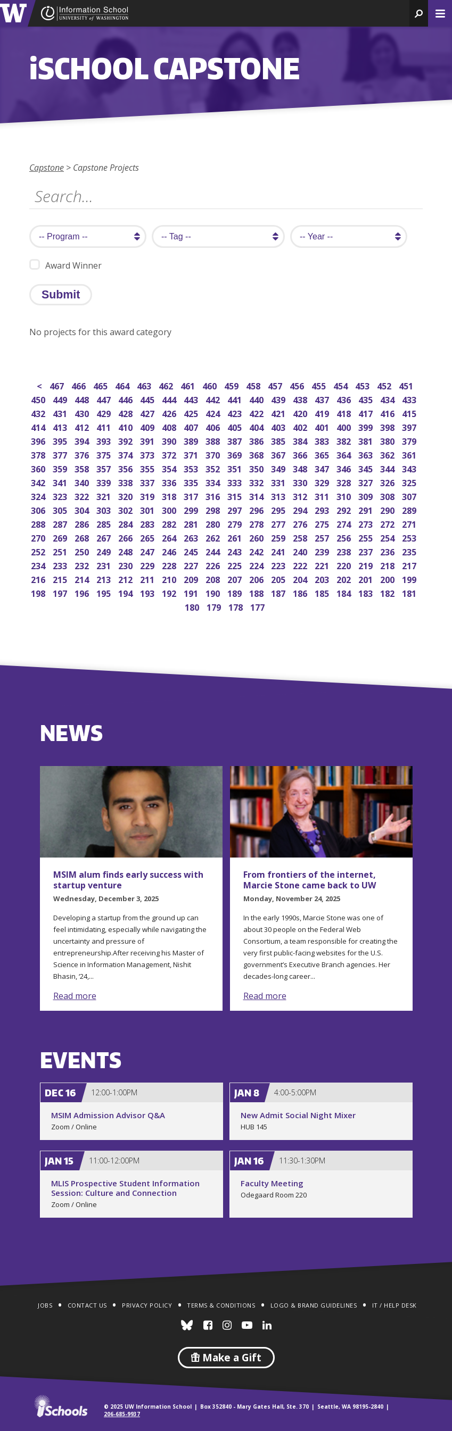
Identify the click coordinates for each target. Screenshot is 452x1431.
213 (104, 578)
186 (301, 592)
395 (61, 440)
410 (126, 426)
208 (214, 578)
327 (366, 482)
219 (366, 565)
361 (410, 454)
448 (83, 399)
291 (366, 509)
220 (345, 565)
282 (170, 523)
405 (235, 426)
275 (323, 523)
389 (192, 440)
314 (257, 495)
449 (61, 399)
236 (388, 551)
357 (104, 468)
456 (298, 385)
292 (345, 509)
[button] (418, 13)
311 (323, 495)
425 (192, 412)
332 (257, 482)
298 (214, 509)
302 (126, 509)
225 (235, 565)
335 (192, 482)
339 (104, 482)
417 (366, 412)
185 (323, 592)
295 (279, 509)
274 (345, 523)
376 (83, 454)
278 (257, 523)
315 (235, 495)
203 (323, 578)
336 (170, 482)
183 (366, 592)
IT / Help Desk (394, 1305)
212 (126, 578)
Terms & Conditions (221, 1305)
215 (61, 578)
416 (388, 412)
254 (388, 537)
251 (61, 551)
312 (301, 495)
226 (214, 565)
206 (257, 578)
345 (366, 468)
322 (83, 495)
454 (341, 385)
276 (301, 523)
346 (345, 468)
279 (235, 523)
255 (366, 537)
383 (323, 440)
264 (170, 537)
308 (388, 495)
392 (126, 440)
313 (279, 495)
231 (104, 565)
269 (61, 537)
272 (388, 523)
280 (214, 523)
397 (410, 426)
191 (192, 592)
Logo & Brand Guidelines (313, 1305)
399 (366, 426)
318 (170, 495)
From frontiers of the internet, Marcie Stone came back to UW (309, 880)
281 (192, 523)
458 (254, 385)
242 (257, 551)
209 (192, 578)
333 (235, 482)
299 (192, 509)
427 (148, 412)
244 (214, 551)
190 (214, 592)
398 (388, 426)
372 (170, 454)
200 (388, 578)
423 (235, 412)
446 (126, 399)
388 (214, 440)
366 (301, 454)
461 (189, 385)
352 (214, 468)
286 (83, 523)
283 (148, 523)
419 (323, 412)
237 (366, 551)
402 (301, 426)
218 (388, 565)
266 (126, 537)
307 (410, 495)
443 (192, 399)
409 (148, 426)
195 (104, 592)
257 (323, 537)
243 (235, 551)
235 (410, 551)
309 (366, 495)
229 (148, 565)
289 (410, 509)
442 (214, 399)
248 (126, 551)
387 (235, 440)
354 (170, 468)
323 (61, 495)
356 (126, 468)
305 (61, 509)
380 (388, 440)
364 (345, 454)
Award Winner (65, 265)
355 (148, 468)
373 (148, 454)
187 (279, 592)
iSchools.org (60, 1406)
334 (214, 482)
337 (148, 482)
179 (215, 606)
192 (170, 592)
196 (83, 592)
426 (170, 412)
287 (61, 523)
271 (410, 523)
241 (279, 551)
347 (323, 468)
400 (345, 426)
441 (235, 399)
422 (257, 412)
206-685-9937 (122, 1414)
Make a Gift (226, 1358)
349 (279, 468)
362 (388, 454)
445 (148, 399)
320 (126, 495)
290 (388, 509)
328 (345, 482)
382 (345, 440)
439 (279, 399)
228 (170, 565)
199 (410, 578)
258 (301, 537)
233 (61, 565)
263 (192, 537)
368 (257, 454)
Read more (74, 996)
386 (257, 440)
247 (148, 551)
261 (235, 537)
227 (192, 565)
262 (214, 537)
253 (410, 537)
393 (104, 440)
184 (345, 592)
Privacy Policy (147, 1305)
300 (170, 509)
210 (170, 578)
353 (192, 468)
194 (126, 592)
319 (148, 495)
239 (323, 551)
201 (366, 578)
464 (123, 385)
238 (345, 551)
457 (276, 385)
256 (345, 537)
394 (83, 440)
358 (83, 468)
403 (279, 426)
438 (301, 399)
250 (83, 551)
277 (279, 523)
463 (145, 385)
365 (323, 454)
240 (301, 551)
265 (148, 537)
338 (126, 482)
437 (323, 399)
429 (104, 412)
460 (210, 385)
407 (192, 426)
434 (388, 399)
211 (148, 578)
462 (167, 385)
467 (58, 385)
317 (192, 495)
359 (61, 468)
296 (257, 509)
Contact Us (87, 1305)
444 (170, 399)
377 (61, 454)
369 (235, 454)
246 (170, 551)
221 (323, 565)
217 (410, 565)
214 (83, 578)
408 (170, 426)
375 (104, 454)
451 (407, 385)
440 (257, 399)
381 (366, 440)
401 (323, 426)
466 (79, 385)
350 (257, 468)
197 (61, 592)
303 (104, 509)
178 (236, 606)
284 (126, 523)
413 (61, 426)
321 (104, 495)
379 (410, 440)
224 (257, 565)
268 (83, 537)
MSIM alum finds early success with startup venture (128, 880)
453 (363, 385)
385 (279, 440)
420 (301, 412)
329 (323, 482)
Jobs (45, 1305)
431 (61, 412)
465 (101, 385)
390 (170, 440)
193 (148, 592)
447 (104, 399)
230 (126, 565)
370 (214, 454)
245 (192, 551)
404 (257, 426)
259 (279, 537)
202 (345, 578)
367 (279, 454)
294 (301, 509)
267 (104, 537)
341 (61, 482)
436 (345, 399)
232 (83, 565)
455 (319, 385)
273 (366, 523)
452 (385, 385)
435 (366, 399)
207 (235, 578)
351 (235, 468)
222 (301, 565)
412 (83, 426)
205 (279, 578)
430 (83, 412)
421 (279, 412)
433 (410, 399)
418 (345, 412)
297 (235, 509)
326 (388, 482)
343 (410, 468)
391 (148, 440)
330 (301, 482)
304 (83, 509)
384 (301, 440)
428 (126, 412)
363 (366, 454)
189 (235, 592)
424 (214, 412)
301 (148, 509)
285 (104, 523)
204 (301, 578)
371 (192, 454)
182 (388, 592)
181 (410, 592)
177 (258, 606)
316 (214, 495)
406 (214, 426)
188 (257, 592)
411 (104, 426)
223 (279, 565)
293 (323, 509)
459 (232, 385)
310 (345, 495)
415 (410, 412)
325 (410, 482)
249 (104, 551)
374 (126, 454)
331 (279, 482)
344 (388, 468)
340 (83, 482)
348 (301, 468)
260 (257, 537)
